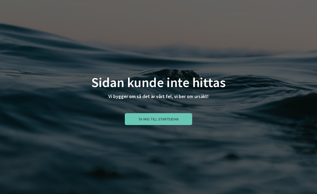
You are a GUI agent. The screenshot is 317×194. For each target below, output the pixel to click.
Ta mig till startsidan (159, 119)
